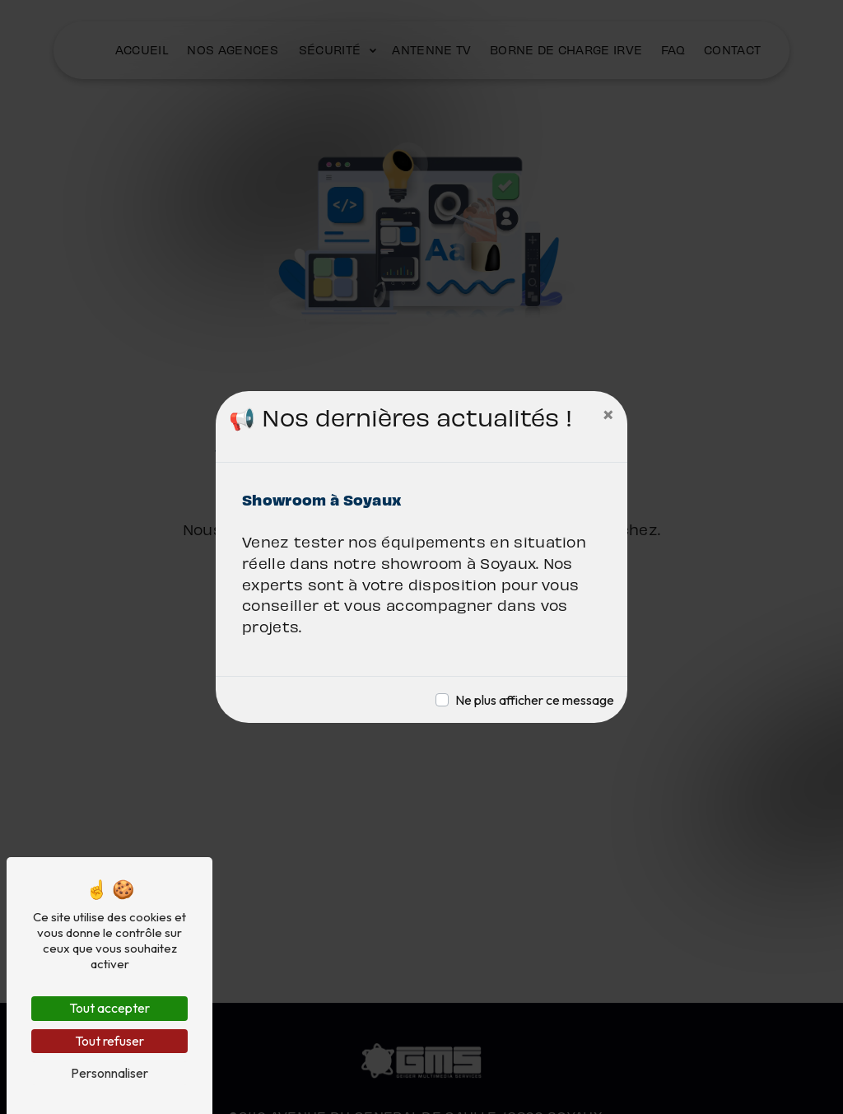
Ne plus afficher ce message (534, 700)
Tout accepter (109, 1008)
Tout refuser (109, 1040)
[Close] (608, 414)
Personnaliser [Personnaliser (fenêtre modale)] (109, 1073)
